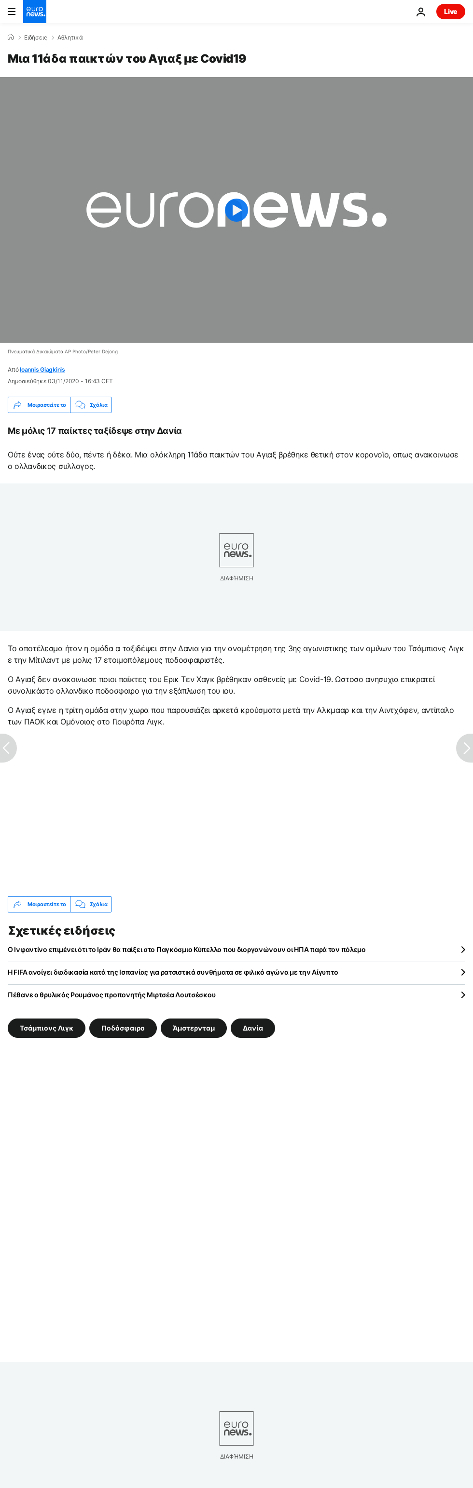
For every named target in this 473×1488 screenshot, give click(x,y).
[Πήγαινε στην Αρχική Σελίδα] (34, 11)
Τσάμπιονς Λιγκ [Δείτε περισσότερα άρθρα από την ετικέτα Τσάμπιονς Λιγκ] (46, 1028)
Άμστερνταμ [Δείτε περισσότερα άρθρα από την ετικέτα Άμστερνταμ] (194, 1028)
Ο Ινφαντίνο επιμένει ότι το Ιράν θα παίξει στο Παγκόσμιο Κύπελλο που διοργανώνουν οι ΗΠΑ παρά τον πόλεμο (187, 949)
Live (451, 11)
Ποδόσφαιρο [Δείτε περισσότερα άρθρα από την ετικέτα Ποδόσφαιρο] (123, 1028)
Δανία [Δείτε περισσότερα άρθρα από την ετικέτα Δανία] (253, 1028)
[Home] (11, 37)
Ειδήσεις (35, 37)
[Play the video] (236, 210)
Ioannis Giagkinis (42, 369)
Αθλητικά (70, 37)
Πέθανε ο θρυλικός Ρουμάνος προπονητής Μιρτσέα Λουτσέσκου (111, 995)
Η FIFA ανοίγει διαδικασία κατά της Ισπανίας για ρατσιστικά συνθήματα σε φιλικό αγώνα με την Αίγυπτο (173, 972)
